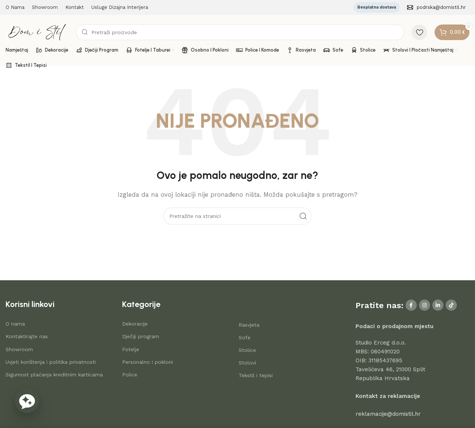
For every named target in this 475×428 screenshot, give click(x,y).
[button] (27, 401)
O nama (15, 324)
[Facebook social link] (411, 305)
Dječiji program (140, 336)
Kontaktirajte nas (27, 336)
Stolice (247, 350)
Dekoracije (135, 324)
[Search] (240, 32)
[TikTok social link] (451, 305)
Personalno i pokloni (147, 362)
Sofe (244, 337)
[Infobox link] (436, 7)
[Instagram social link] (424, 305)
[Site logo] (37, 31)
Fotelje (130, 349)
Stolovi (247, 363)
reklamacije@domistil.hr (388, 414)
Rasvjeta (249, 325)
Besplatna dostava (376, 7)
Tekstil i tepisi (256, 375)
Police (129, 375)
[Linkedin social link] (437, 305)
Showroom (19, 349)
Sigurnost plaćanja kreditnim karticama (54, 375)
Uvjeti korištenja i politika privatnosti (51, 362)
